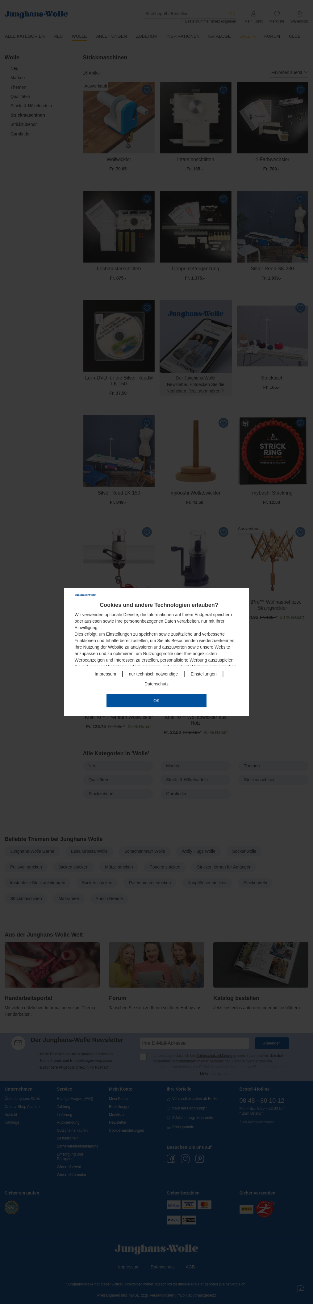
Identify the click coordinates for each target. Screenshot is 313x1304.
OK (156, 700)
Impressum (105, 673)
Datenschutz (156, 683)
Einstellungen (204, 673)
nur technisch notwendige (153, 673)
